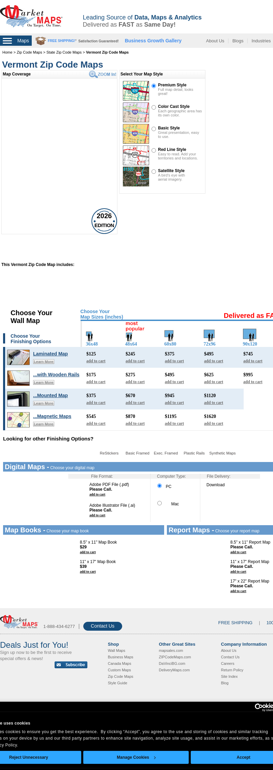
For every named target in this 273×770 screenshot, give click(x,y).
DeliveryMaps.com (174, 670)
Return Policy (232, 670)
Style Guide (117, 683)
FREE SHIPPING (235, 622)
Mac (168, 504)
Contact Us (102, 626)
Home (7, 52)
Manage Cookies (136, 757)
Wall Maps (116, 650)
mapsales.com (171, 650)
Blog (225, 683)
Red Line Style (172, 149)
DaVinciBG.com (172, 663)
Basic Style (169, 128)
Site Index (229, 676)
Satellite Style (171, 170)
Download (215, 484)
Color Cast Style (174, 106)
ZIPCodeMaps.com (175, 657)
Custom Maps (119, 670)
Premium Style (172, 85)
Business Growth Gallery (153, 40)
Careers (227, 663)
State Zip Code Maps (64, 52)
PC (164, 486)
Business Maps (120, 657)
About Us (215, 40)
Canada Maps (119, 663)
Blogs (238, 40)
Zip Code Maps (29, 52)
